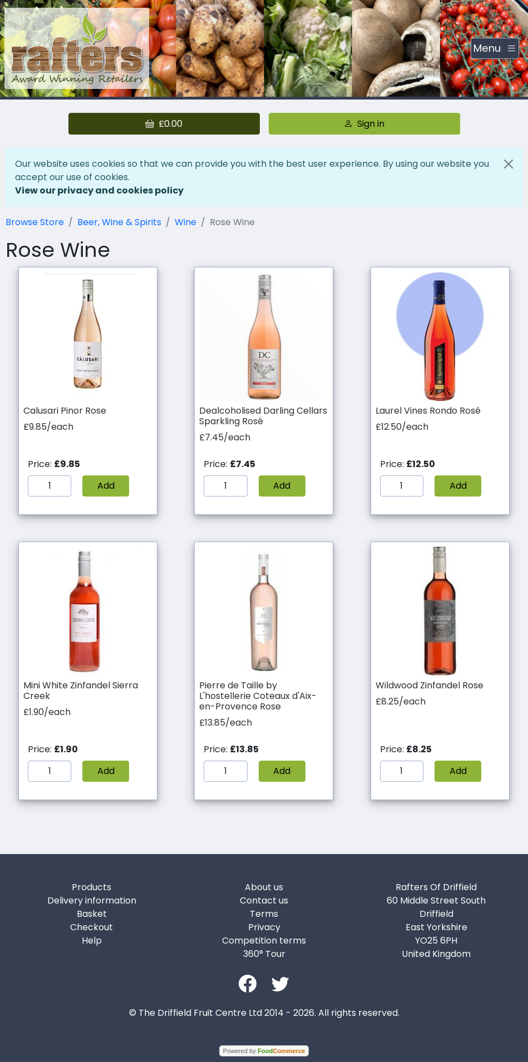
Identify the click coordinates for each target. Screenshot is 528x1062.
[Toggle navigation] (495, 48)
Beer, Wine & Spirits (119, 222)
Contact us (264, 900)
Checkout (91, 927)
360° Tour (264, 953)
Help (92, 940)
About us (264, 887)
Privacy (264, 927)
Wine (185, 222)
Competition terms (264, 940)
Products (91, 887)
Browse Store (35, 222)
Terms (264, 913)
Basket (92, 913)
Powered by (264, 1051)
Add (106, 485)
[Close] (508, 164)
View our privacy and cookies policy (99, 190)
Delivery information (91, 900)
